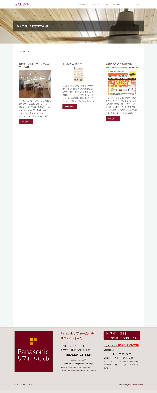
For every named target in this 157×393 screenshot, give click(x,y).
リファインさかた (21, 3)
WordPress (139, 384)
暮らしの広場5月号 (72, 63)
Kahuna (131, 384)
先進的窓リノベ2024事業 (119, 63)
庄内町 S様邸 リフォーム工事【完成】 (34, 65)
